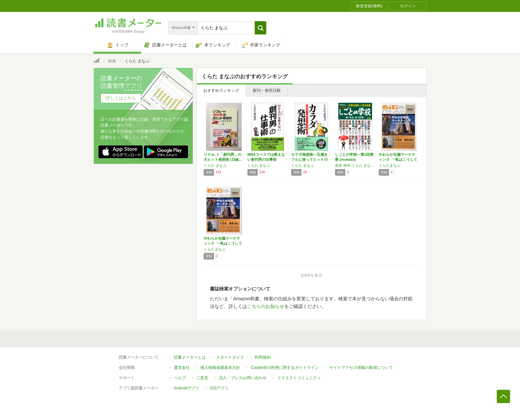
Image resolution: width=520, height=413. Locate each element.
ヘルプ (180, 378)
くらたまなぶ (390, 165)
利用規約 (263, 357)
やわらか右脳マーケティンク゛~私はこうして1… (398, 159)
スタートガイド (230, 357)
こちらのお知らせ (265, 306)
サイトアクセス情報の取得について (361, 368)
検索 (112, 61)
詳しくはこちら (121, 97)
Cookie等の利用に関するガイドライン (285, 368)
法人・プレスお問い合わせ (243, 378)
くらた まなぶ (215, 165)
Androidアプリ (186, 388)
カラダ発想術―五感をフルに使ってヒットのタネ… (309, 159)
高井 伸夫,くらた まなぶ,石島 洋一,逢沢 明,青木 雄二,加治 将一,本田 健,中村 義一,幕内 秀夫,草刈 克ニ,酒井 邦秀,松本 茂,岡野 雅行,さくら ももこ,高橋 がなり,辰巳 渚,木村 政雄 (355, 165)
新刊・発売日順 (267, 90)
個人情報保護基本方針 (220, 368)
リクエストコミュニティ (299, 378)
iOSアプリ (219, 388)
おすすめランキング (221, 90)
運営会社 (182, 368)
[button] (260, 27)
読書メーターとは (190, 357)
